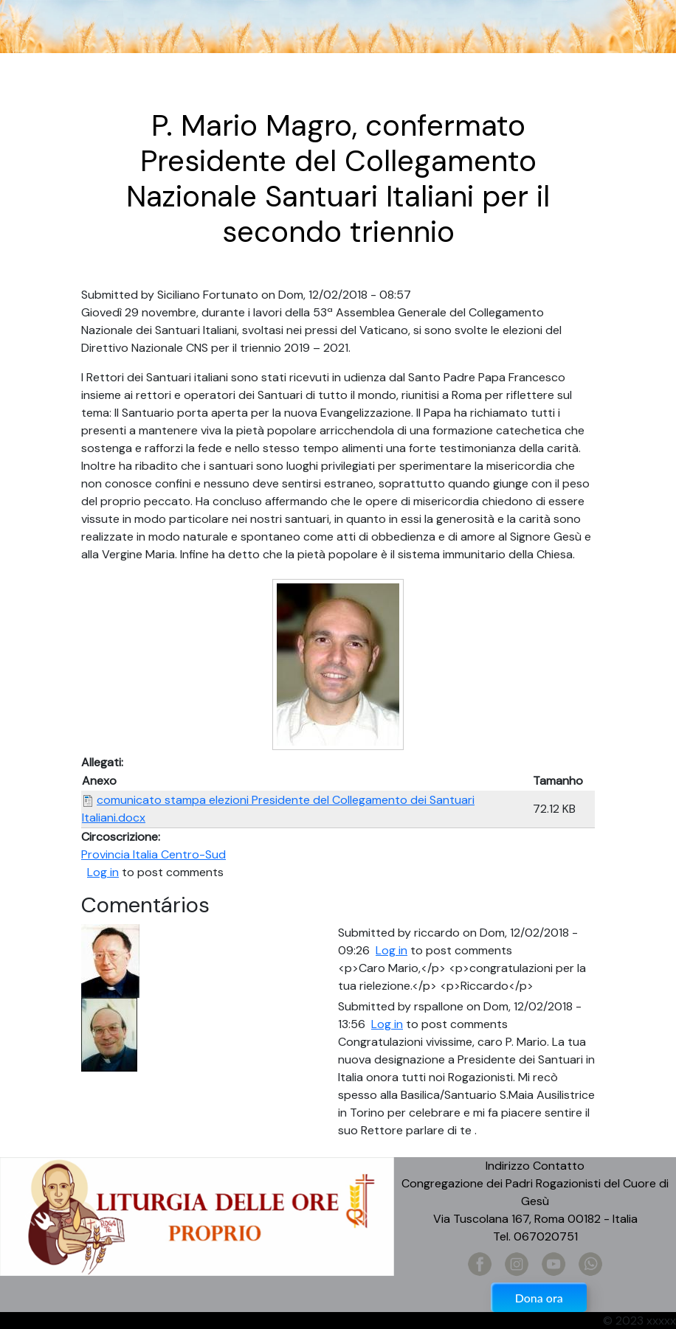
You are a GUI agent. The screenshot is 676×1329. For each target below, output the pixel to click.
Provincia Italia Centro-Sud (153, 854)
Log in (103, 872)
